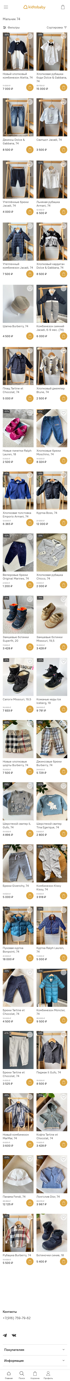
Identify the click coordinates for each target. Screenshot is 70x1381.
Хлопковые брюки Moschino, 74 (48, 452)
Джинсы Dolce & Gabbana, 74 (14, 141)
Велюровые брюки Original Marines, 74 (16, 576)
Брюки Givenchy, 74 (16, 885)
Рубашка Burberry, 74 (17, 1255)
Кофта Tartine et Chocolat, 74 (47, 1136)
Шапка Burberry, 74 (15, 326)
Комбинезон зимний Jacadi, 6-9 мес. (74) (50, 328)
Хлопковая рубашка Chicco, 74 (49, 576)
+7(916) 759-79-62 (17, 1318)
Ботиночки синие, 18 (50, 1255)
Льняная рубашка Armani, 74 (48, 203)
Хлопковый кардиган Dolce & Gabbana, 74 (50, 265)
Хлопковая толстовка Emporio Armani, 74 (17, 514)
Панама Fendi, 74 (14, 1196)
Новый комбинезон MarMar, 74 (16, 1136)
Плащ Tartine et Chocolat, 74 (13, 390)
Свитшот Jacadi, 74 (49, 139)
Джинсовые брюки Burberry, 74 (49, 763)
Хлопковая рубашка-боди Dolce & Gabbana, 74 (51, 77)
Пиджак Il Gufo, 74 (48, 1072)
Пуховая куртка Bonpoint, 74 (13, 949)
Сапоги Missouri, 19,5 (17, 699)
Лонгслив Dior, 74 (48, 1196)
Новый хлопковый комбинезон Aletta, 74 (18, 75)
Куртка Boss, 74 (46, 513)
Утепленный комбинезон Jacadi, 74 (18, 265)
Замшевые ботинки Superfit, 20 (16, 638)
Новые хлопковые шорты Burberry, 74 (15, 763)
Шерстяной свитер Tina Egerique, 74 (49, 825)
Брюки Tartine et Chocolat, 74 (14, 1012)
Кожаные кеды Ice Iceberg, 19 (48, 701)
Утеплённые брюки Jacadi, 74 (16, 203)
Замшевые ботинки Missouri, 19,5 (49, 638)
